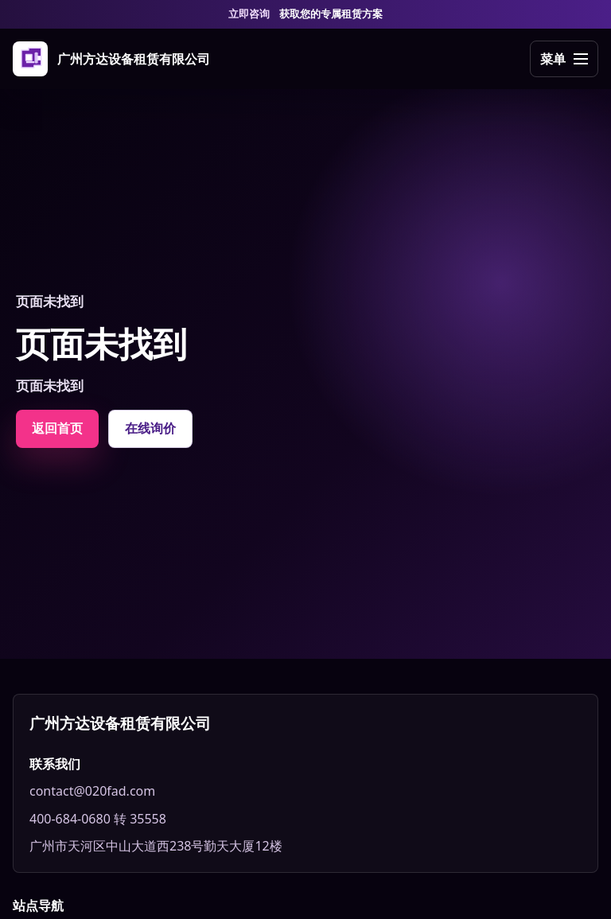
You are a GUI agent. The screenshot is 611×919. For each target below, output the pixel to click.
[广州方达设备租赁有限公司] (111, 58)
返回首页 (57, 428)
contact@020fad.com (92, 791)
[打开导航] (564, 59)
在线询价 (150, 428)
